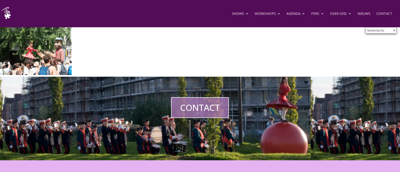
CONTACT (200, 107)
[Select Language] (381, 30)
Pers (315, 14)
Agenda (293, 14)
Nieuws (363, 14)
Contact (384, 14)
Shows (238, 14)
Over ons (338, 14)
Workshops (265, 14)
